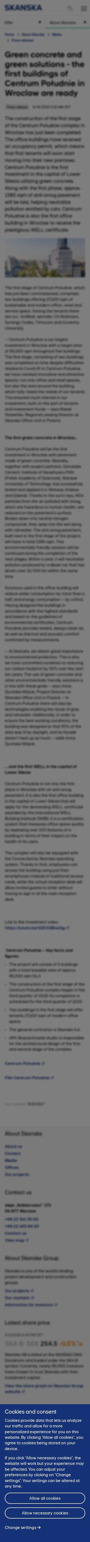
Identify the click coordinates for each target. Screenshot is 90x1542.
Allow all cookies (44, 1504)
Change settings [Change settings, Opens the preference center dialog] (20, 1533)
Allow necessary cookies (45, 1519)
